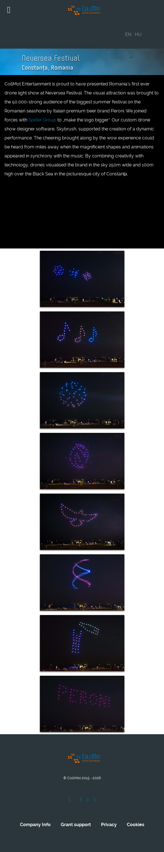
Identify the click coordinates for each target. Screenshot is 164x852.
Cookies (135, 824)
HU (138, 34)
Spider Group (42, 120)
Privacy (109, 824)
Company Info (35, 824)
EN (128, 34)
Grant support (76, 824)
